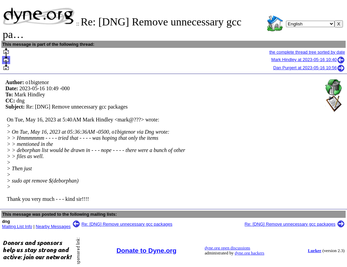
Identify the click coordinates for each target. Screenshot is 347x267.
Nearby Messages (53, 226)
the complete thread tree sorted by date (307, 52)
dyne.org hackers (249, 253)
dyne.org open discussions (227, 248)
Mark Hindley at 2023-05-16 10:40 (308, 59)
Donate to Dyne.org (147, 250)
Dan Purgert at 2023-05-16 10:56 (309, 67)
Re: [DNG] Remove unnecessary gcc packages (127, 224)
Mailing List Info (17, 226)
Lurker (314, 250)
